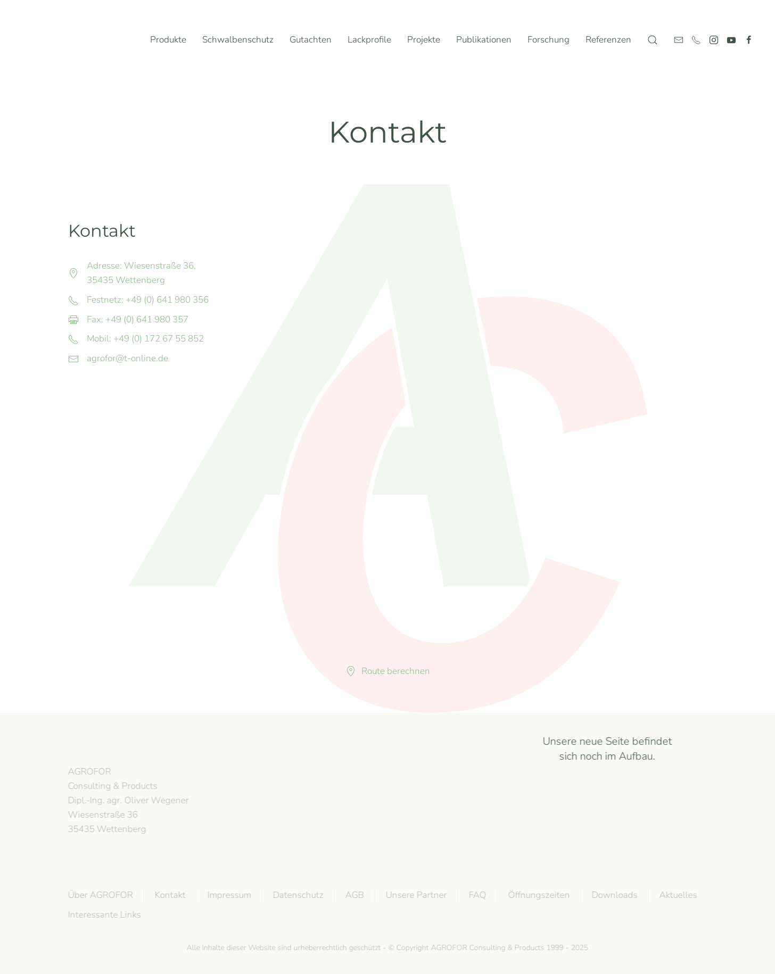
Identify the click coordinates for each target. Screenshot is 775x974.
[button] (652, 39)
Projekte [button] (423, 40)
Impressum (228, 895)
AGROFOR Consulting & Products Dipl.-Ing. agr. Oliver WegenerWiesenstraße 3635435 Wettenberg (127, 800)
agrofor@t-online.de (127, 358)
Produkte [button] (168, 40)
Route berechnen (387, 671)
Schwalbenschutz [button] (238, 40)
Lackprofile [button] (369, 40)
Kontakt (168, 895)
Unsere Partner (415, 895)
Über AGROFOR (99, 895)
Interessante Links (103, 915)
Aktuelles (677, 895)
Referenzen (608, 40)
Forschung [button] (548, 40)
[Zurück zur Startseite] (63, 40)
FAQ (476, 895)
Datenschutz (296, 895)
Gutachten (311, 40)
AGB (353, 895)
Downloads (613, 895)
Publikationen (484, 40)
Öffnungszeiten (537, 895)
